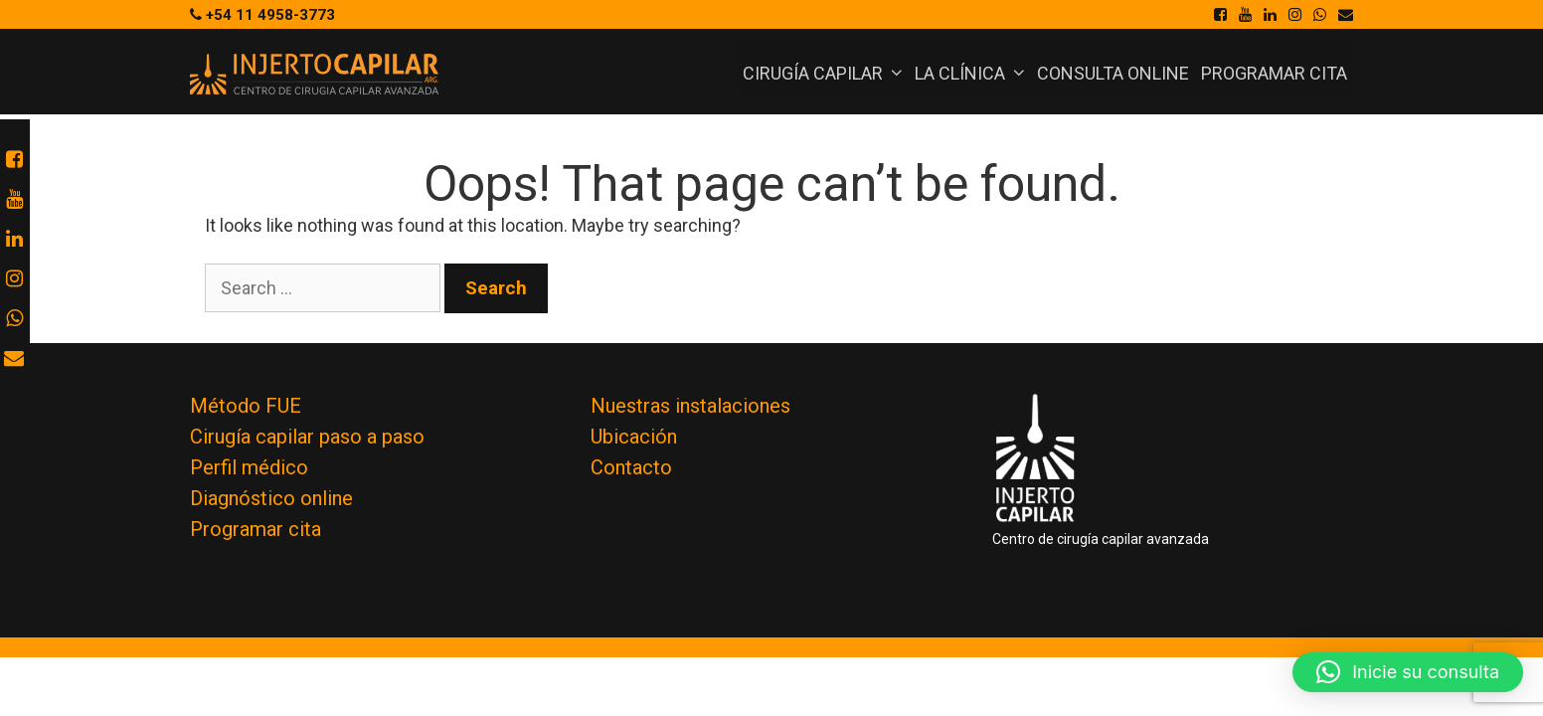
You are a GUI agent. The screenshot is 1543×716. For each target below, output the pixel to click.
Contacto (631, 467)
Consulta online (1113, 73)
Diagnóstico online (271, 498)
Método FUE (245, 406)
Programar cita (1274, 73)
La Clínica (973, 73)
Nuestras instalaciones (690, 406)
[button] (1407, 672)
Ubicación (634, 436)
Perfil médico (249, 467)
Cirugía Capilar (826, 73)
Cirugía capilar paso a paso (307, 436)
